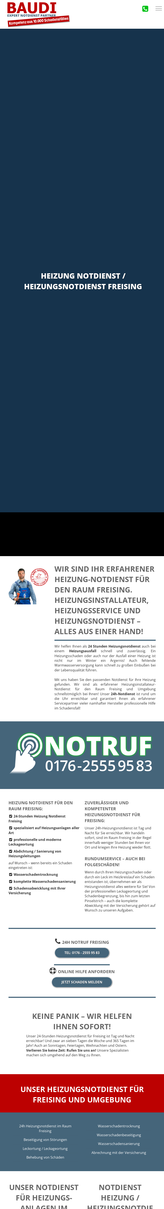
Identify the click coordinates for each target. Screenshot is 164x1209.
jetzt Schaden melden (81, 982)
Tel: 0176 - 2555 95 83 (82, 952)
